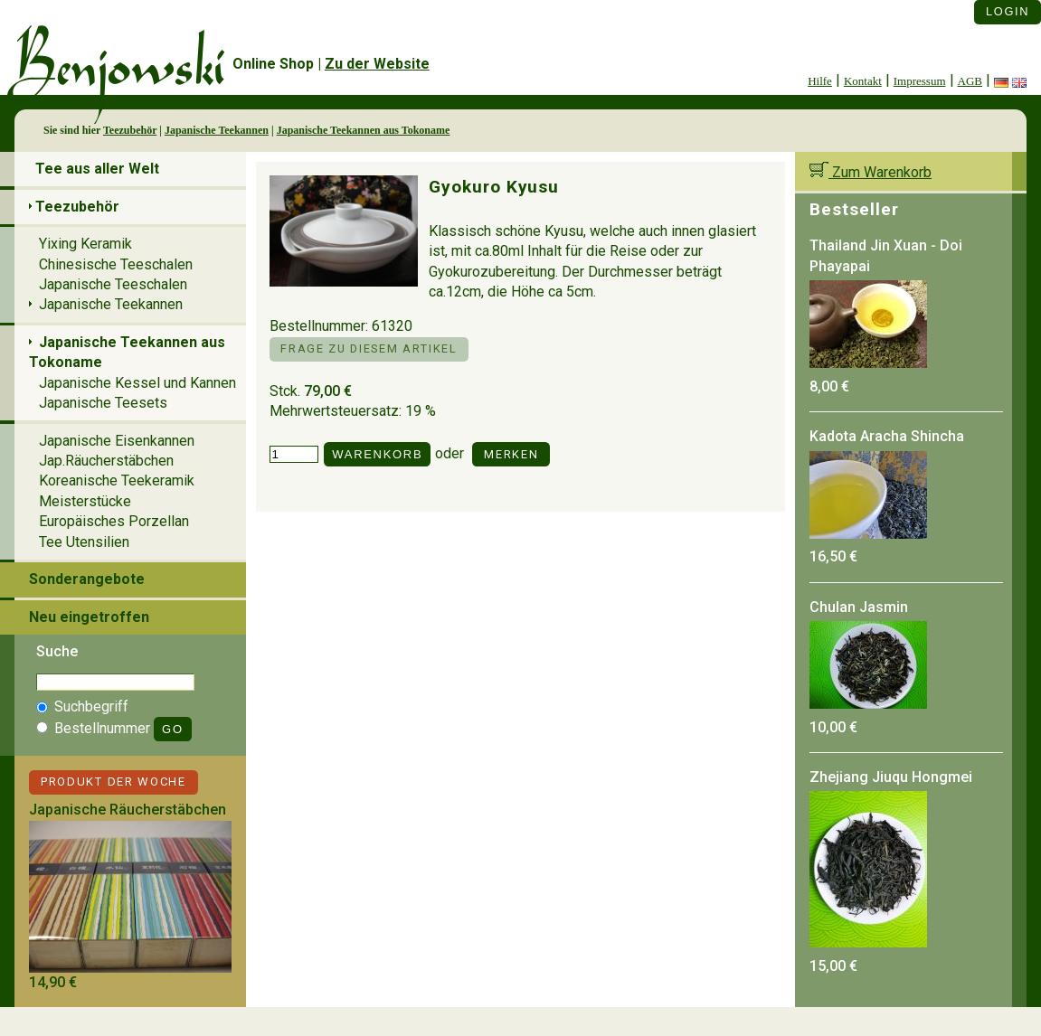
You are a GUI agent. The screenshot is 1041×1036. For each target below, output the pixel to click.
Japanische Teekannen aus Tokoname (363, 130)
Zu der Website (377, 63)
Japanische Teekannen (217, 130)
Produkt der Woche (113, 781)
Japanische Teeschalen (113, 284)
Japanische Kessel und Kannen (137, 382)
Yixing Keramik (85, 243)
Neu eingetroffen (89, 617)
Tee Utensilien (84, 542)
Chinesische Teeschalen (116, 264)
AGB (970, 81)
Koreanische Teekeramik (116, 480)
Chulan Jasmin (858, 607)
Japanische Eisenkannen (116, 440)
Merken (511, 454)
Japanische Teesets (103, 402)
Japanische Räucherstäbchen (127, 809)
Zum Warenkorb (870, 172)
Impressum (920, 81)
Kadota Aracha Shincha (886, 436)
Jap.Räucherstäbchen (106, 460)
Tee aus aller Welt (97, 168)
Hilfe (820, 81)
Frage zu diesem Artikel (368, 348)
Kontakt (863, 81)
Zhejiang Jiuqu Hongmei (890, 777)
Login (1007, 11)
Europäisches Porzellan (114, 521)
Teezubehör (129, 130)
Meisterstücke (85, 501)
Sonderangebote (87, 579)
